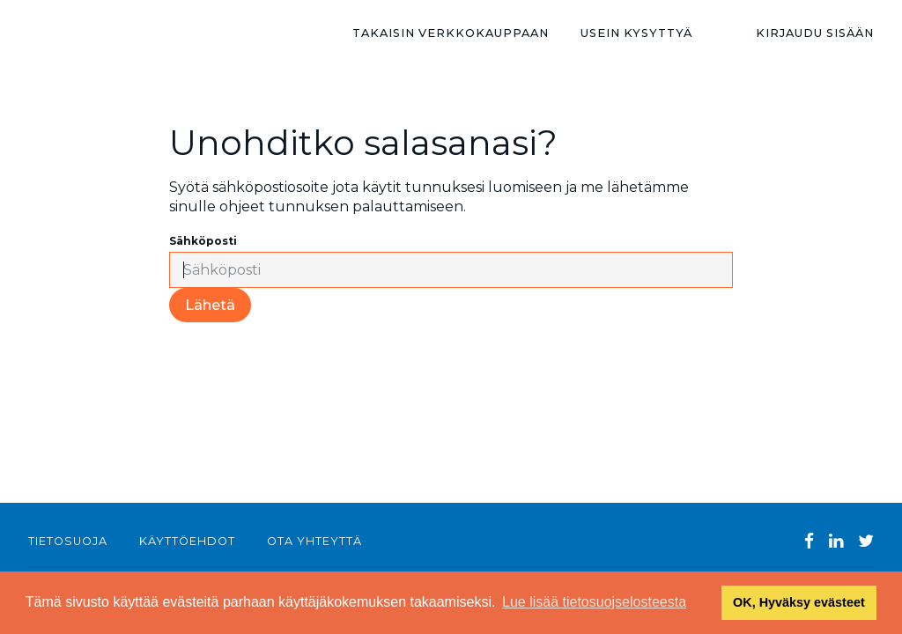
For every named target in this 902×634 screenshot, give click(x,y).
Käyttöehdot (187, 541)
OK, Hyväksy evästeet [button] (799, 602)
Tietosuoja (67, 541)
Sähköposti (203, 240)
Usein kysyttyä (636, 33)
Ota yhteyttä (314, 541)
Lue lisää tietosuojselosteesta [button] (594, 601)
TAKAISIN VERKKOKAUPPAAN (450, 33)
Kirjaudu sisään (815, 33)
